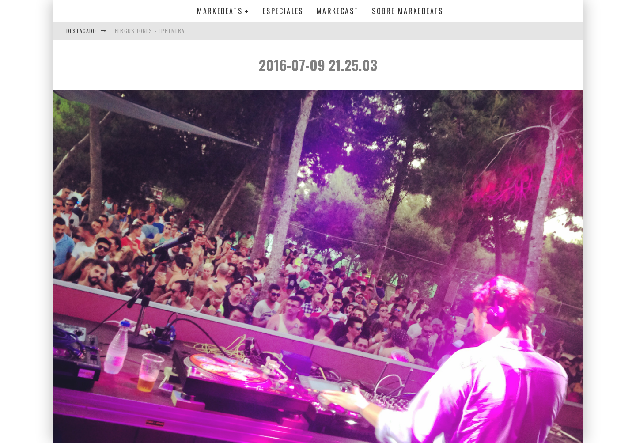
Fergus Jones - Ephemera (150, 30)
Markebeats (219, 11)
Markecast (338, 11)
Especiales (283, 11)
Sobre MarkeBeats (407, 11)
